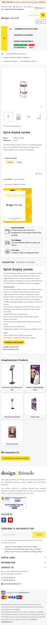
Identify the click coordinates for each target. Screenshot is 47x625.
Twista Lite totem (12, 444)
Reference (7, 140)
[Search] (36, 15)
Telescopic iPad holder (12, 417)
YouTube (10, 520)
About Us (17, 7)
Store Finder (6, 7)
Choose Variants (11, 158)
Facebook (3, 520)
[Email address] (16, 535)
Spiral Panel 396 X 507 (11, 349)
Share (39, 174)
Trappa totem (35, 417)
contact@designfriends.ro (12, 584)
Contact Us (29, 7)
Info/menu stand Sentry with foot (12, 389)
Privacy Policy (37, 552)
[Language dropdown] (40, 8)
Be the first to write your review (16, 458)
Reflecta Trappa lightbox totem (34, 389)
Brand (5, 138)
